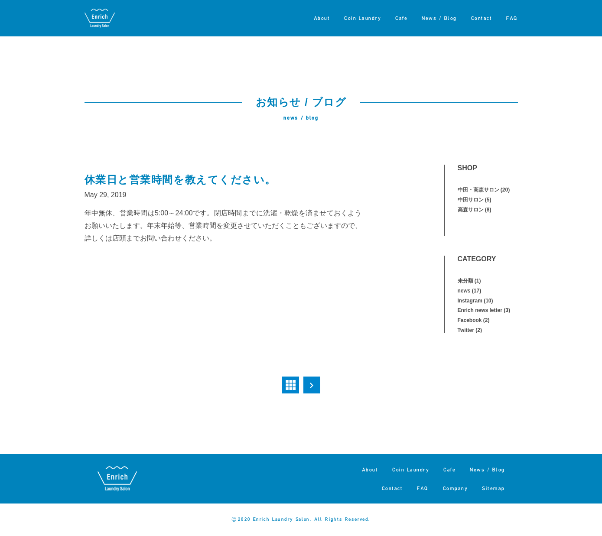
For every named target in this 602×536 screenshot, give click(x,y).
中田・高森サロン (478, 190)
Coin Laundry (362, 18)
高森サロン (471, 210)
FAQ (512, 18)
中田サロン (471, 200)
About (322, 18)
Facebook (470, 320)
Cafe (401, 18)
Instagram (470, 301)
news (464, 291)
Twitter (466, 330)
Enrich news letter (480, 310)
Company (455, 488)
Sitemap (493, 488)
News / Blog (439, 18)
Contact (481, 18)
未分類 (465, 281)
